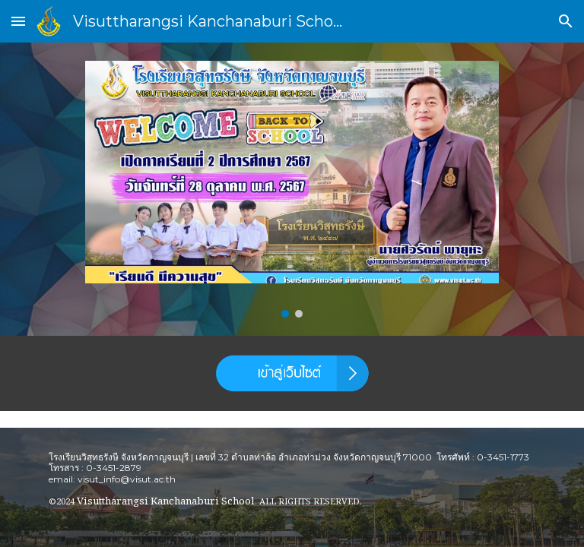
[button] (18, 21)
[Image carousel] (291, 189)
